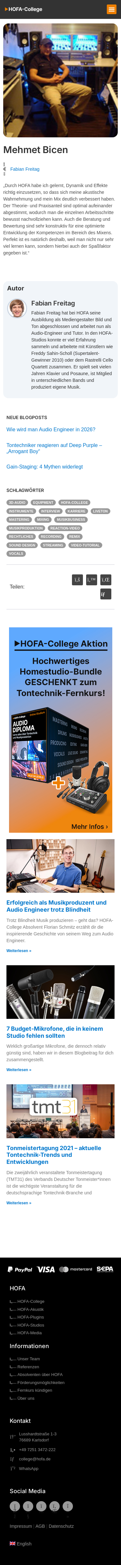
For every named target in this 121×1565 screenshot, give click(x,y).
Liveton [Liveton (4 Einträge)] (100, 511)
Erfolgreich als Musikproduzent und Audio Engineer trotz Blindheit (56, 906)
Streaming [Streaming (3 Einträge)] (53, 545)
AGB (40, 1526)
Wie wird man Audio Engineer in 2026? (51, 429)
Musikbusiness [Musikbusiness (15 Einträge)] (71, 519)
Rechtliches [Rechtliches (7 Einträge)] (21, 536)
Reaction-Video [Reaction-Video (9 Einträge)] (65, 528)
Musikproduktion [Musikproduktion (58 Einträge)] (26, 528)
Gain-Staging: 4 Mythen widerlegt (45, 466)
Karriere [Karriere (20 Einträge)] (77, 511)
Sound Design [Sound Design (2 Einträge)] (22, 545)
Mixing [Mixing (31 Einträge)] (43, 519)
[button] (111, 9)
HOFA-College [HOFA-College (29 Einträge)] (74, 502)
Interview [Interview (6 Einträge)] (50, 511)
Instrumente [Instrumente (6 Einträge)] (21, 511)
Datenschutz (61, 1526)
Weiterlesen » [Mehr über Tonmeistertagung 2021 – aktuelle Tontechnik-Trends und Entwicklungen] (18, 1203)
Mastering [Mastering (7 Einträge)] (19, 519)
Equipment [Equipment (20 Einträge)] (43, 502)
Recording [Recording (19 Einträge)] (51, 536)
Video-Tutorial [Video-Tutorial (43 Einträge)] (85, 545)
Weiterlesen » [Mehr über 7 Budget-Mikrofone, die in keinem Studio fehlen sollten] (18, 1070)
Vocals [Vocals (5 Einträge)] (16, 553)
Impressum (21, 1526)
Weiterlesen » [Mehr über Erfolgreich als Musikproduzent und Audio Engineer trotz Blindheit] (18, 951)
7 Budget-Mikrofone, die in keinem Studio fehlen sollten (54, 1032)
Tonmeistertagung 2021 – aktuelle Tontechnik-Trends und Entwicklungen (53, 1155)
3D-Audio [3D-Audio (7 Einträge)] (17, 502)
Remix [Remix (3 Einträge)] (74, 536)
